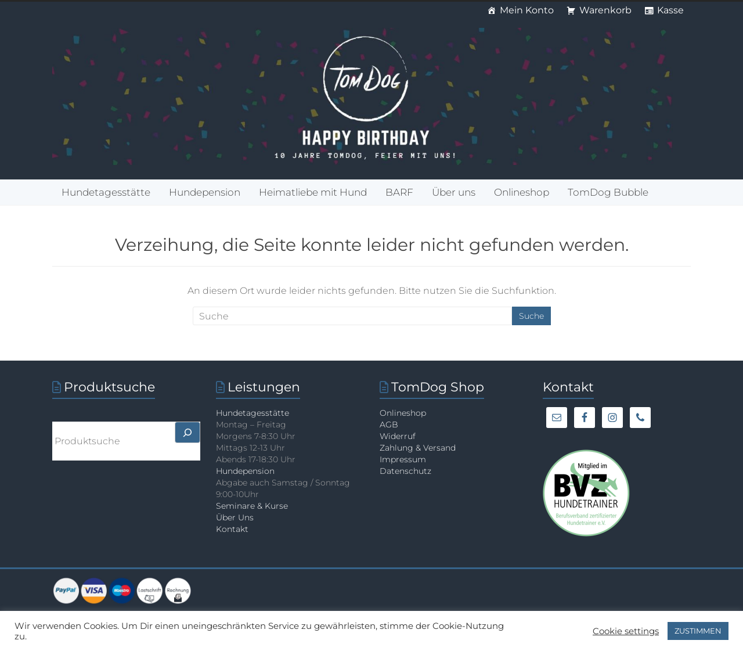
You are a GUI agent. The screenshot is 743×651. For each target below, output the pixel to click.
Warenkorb (605, 10)
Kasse (670, 10)
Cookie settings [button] (626, 631)
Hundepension (204, 192)
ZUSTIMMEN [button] (698, 630)
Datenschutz (405, 471)
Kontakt (232, 529)
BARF (399, 192)
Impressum (403, 459)
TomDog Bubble (608, 192)
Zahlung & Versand (418, 448)
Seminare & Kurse (252, 506)
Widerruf (398, 436)
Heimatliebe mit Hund (313, 192)
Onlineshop (521, 192)
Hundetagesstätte (106, 192)
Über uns (453, 192)
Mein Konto (527, 10)
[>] (187, 432)
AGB (389, 424)
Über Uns (235, 517)
